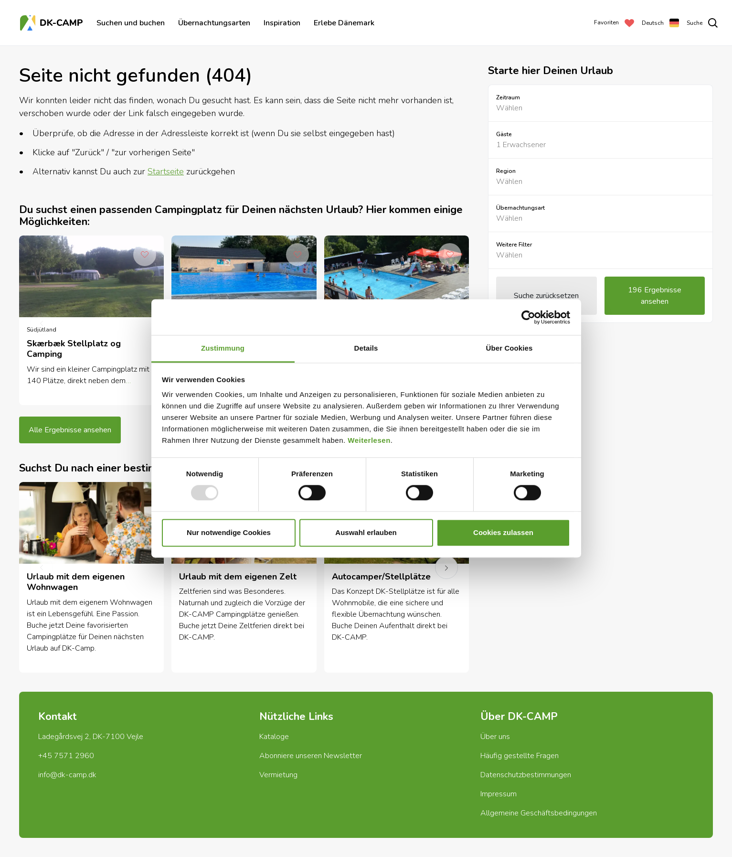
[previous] (41, 323)
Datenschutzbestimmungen (525, 775)
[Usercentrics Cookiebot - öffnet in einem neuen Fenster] (528, 317)
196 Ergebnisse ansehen (654, 296)
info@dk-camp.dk (67, 775)
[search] (702, 23)
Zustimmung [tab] (222, 348)
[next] (446, 567)
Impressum (498, 794)
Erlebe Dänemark (344, 23)
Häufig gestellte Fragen (519, 755)
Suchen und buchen (130, 23)
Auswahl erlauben (365, 532)
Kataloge (274, 736)
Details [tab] (366, 348)
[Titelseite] (52, 23)
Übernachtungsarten (214, 23)
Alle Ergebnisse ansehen (70, 430)
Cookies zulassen (503, 532)
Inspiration (282, 23)
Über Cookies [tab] (509, 348)
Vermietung (278, 775)
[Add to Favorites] (144, 254)
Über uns (495, 736)
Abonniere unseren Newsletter (310, 755)
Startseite (166, 171)
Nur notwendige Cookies (229, 532)
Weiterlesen (369, 440)
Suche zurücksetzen (546, 295)
